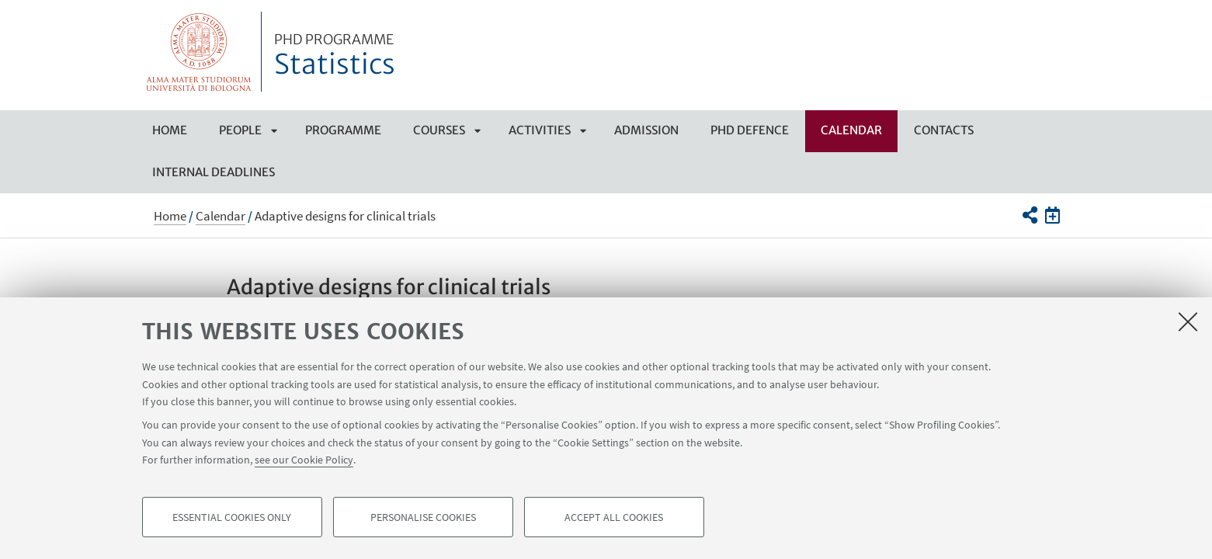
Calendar (851, 130)
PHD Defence (749, 130)
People (240, 130)
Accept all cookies (613, 517)
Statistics (334, 56)
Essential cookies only (231, 517)
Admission (646, 130)
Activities (540, 130)
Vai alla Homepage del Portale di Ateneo (199, 52)
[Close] (1188, 321)
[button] (1030, 215)
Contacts (944, 130)
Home (169, 130)
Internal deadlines (213, 172)
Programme (343, 130)
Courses (439, 130)
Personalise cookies (423, 517)
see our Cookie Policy (304, 460)
